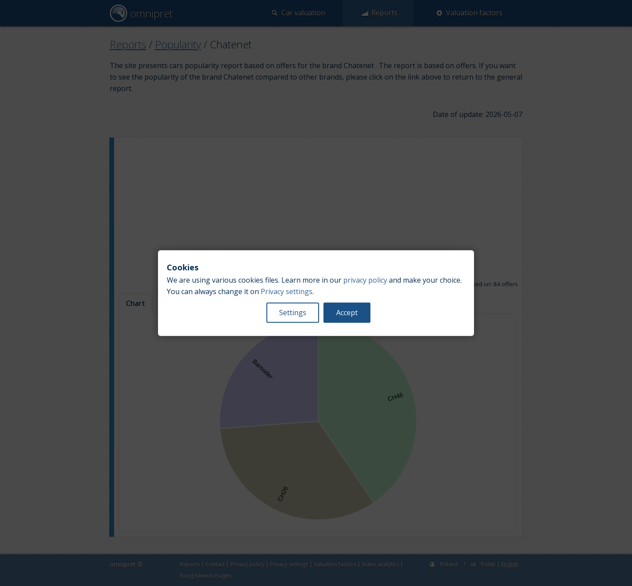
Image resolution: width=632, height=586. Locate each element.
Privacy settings (286, 291)
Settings (292, 312)
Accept (347, 312)
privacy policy (365, 280)
